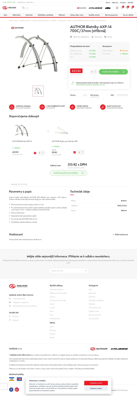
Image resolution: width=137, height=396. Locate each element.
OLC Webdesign (122, 390)
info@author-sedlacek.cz (25, 2)
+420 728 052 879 (9, 2)
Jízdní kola (92, 297)
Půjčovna (115, 3)
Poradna (123, 3)
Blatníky (54, 20)
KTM (51, 315)
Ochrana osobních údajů (58, 300)
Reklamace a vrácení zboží (58, 293)
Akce (90, 289)
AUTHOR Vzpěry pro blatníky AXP (64, 141)
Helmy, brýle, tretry (95, 308)
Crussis (52, 308)
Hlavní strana (13, 20)
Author (52, 304)
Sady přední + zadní (65, 20)
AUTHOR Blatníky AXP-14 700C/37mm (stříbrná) (90, 20)
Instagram (14, 320)
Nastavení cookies (96, 388)
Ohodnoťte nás (55, 318)
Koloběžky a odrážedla (96, 300)
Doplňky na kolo (25, 20)
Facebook (14, 316)
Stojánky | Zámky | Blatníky (40, 20)
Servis (108, 3)
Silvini (52, 311)
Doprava (52, 297)
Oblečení (92, 304)
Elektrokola (92, 293)
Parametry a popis (19, 184)
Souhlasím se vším (96, 383)
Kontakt (130, 3)
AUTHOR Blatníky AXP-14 (22, 141)
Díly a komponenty (95, 315)
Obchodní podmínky (56, 289)
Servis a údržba (94, 318)
